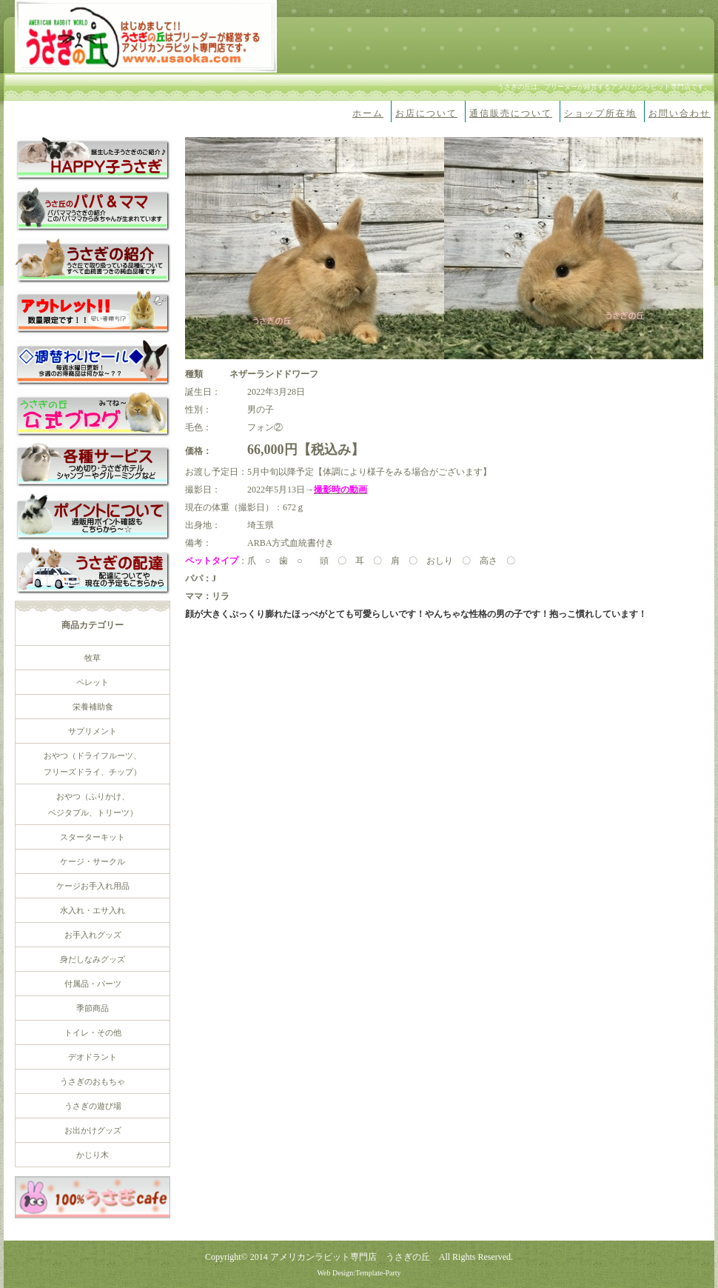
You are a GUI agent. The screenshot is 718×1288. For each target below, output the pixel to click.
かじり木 (92, 1154)
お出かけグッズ (92, 1130)
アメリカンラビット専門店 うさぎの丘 (350, 1257)
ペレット (92, 682)
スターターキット (92, 836)
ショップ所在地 (600, 113)
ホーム (367, 113)
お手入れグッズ (92, 934)
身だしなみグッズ (92, 959)
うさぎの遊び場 (92, 1105)
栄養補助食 (93, 706)
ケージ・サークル (92, 861)
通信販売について (510, 113)
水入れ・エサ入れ (92, 910)
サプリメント (92, 731)
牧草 (92, 657)
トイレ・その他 (92, 1032)
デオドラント (92, 1056)
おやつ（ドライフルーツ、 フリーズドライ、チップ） (92, 763)
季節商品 (92, 1008)
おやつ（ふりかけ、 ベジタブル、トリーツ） (93, 804)
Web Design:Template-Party (358, 1273)
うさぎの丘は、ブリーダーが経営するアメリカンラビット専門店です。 (604, 86)
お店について (426, 113)
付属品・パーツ (92, 983)
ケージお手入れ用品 (93, 885)
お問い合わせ (679, 113)
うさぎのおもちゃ (92, 1081)
